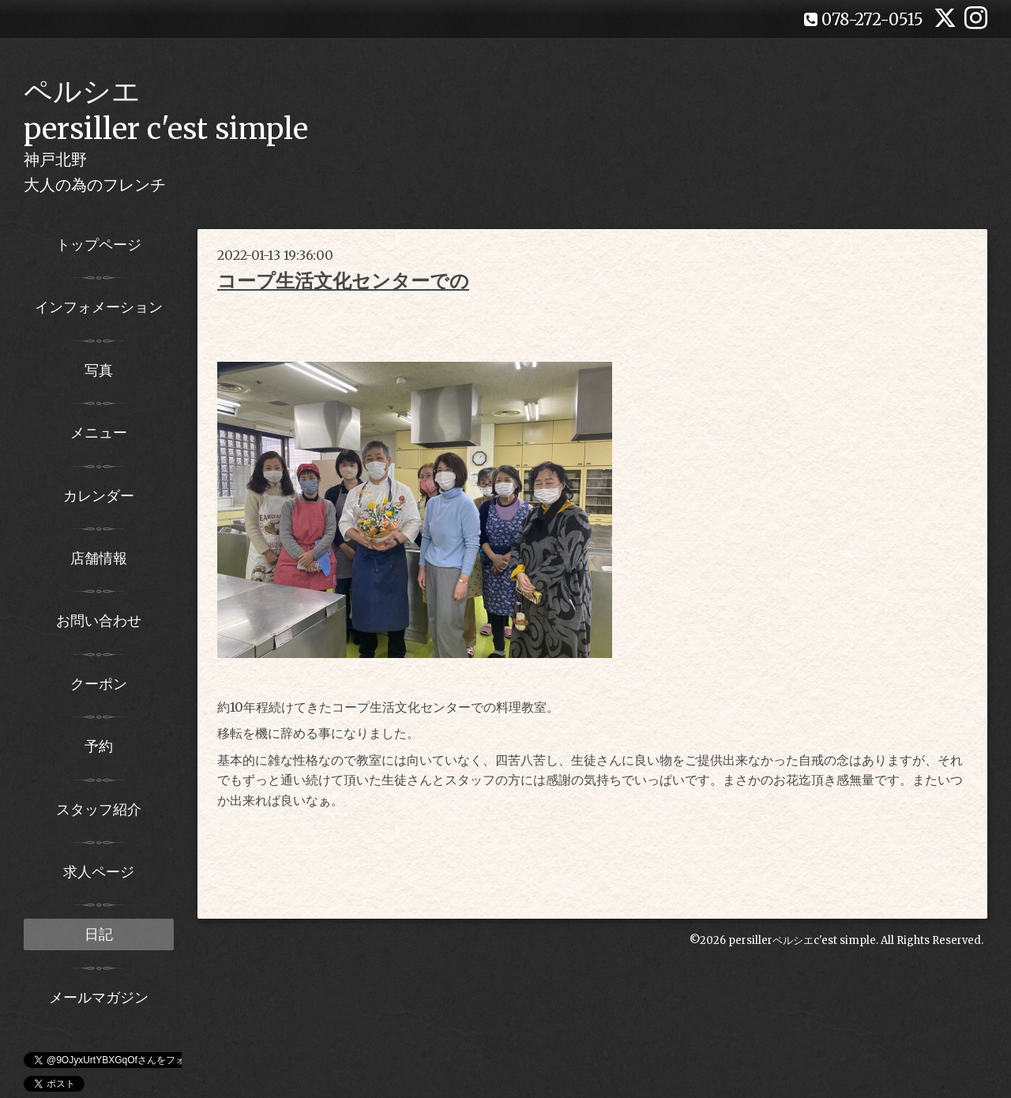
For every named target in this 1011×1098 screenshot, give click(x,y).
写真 (99, 370)
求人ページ (98, 872)
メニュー (98, 432)
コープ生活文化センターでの (343, 281)
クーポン (98, 684)
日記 (99, 934)
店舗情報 (98, 558)
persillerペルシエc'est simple (802, 940)
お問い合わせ (98, 620)
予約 (99, 746)
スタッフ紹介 (98, 809)
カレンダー (98, 496)
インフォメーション (99, 307)
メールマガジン (98, 997)
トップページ (98, 244)
